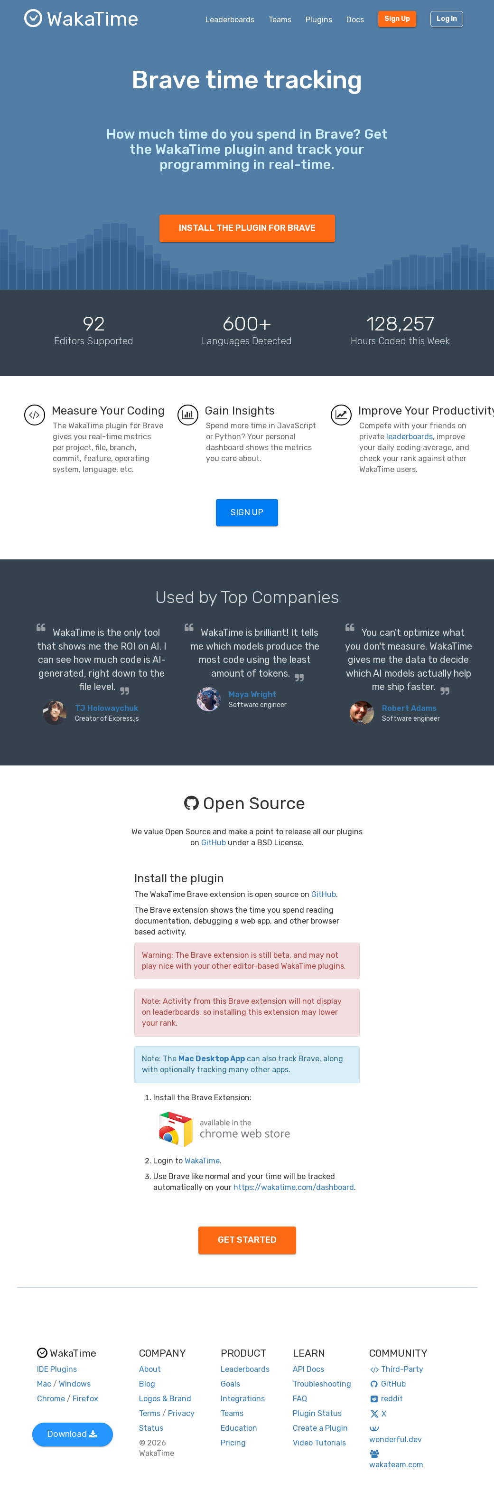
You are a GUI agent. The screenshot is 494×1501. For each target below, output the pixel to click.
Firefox (85, 1398)
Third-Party (396, 1369)
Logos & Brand (165, 1398)
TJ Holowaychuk (106, 708)
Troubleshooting (322, 1383)
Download (72, 1434)
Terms (149, 1413)
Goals (230, 1383)
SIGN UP (247, 512)
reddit (386, 1398)
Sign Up (397, 19)
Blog (147, 1383)
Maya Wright (252, 694)
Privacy (181, 1413)
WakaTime (202, 1160)
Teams (280, 19)
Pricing (233, 1442)
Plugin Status (317, 1413)
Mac (44, 1383)
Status (151, 1428)
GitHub (213, 842)
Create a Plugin (320, 1428)
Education (239, 1428)
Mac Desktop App (211, 1058)
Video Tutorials (319, 1442)
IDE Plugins (57, 1369)
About (150, 1369)
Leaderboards (229, 19)
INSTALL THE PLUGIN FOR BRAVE (247, 228)
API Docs (308, 1369)
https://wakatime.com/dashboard (293, 1187)
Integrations (243, 1398)
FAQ (300, 1398)
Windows (75, 1383)
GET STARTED (247, 1240)
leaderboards (409, 436)
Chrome (51, 1398)
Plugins (319, 19)
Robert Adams (409, 708)
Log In (447, 19)
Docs (355, 19)
